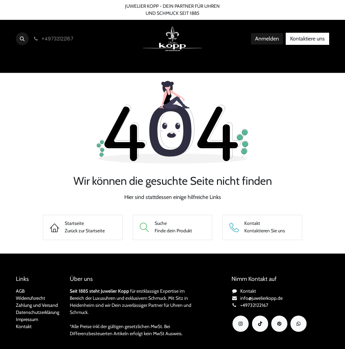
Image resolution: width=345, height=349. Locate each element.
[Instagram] (240, 324)
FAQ (105, 6)
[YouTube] (279, 324)
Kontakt (24, 326)
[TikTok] (260, 324)
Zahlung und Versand (37, 305)
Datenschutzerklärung (37, 312)
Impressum (27, 319)
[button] (22, 38)
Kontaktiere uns (307, 38)
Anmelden (267, 38)
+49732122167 (254, 305)
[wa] (298, 324)
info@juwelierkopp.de (261, 298)
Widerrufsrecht (30, 298)
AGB (20, 291)
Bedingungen (80, 6)
